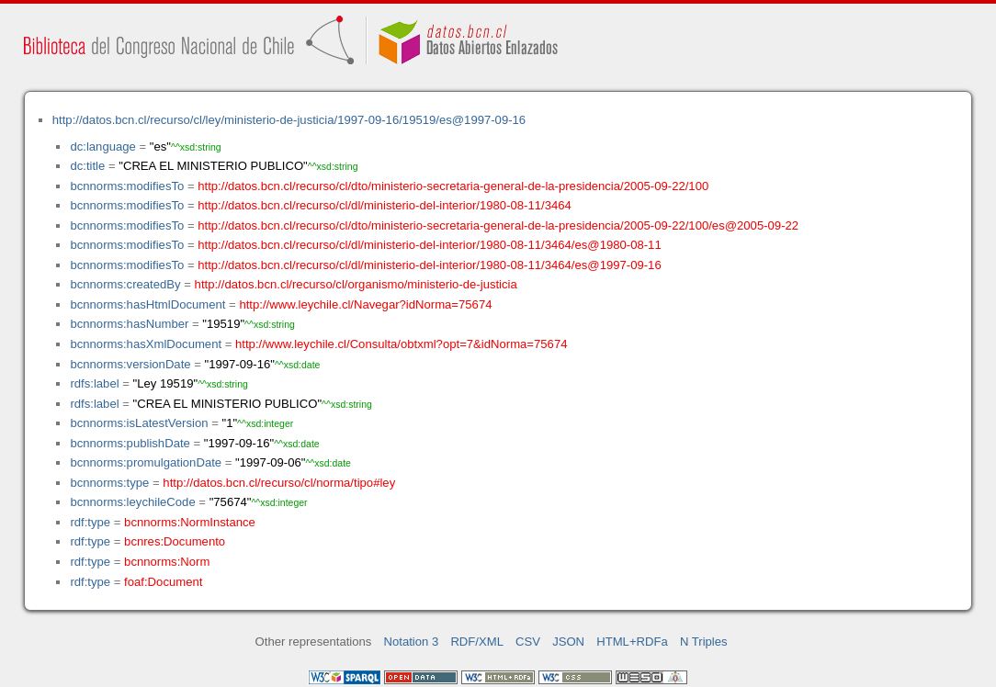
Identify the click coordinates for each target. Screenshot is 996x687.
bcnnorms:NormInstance (189, 522)
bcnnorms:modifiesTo (127, 186)
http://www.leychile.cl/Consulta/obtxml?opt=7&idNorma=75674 (401, 344)
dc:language (102, 146)
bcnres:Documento (174, 541)
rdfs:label (94, 383)
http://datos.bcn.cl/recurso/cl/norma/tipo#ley (279, 483)
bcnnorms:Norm (166, 562)
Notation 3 (411, 641)
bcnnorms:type (109, 483)
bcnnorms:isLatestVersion (139, 423)
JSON (568, 641)
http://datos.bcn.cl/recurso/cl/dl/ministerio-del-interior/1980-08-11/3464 (385, 205)
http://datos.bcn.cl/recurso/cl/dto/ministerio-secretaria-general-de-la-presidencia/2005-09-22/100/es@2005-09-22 (498, 225)
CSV (527, 641)
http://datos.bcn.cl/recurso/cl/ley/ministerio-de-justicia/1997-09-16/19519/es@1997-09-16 (289, 120)
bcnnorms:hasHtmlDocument (147, 304)
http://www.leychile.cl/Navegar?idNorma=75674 (365, 304)
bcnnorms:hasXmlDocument (145, 344)
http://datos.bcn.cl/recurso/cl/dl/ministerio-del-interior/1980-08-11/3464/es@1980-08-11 (429, 245)
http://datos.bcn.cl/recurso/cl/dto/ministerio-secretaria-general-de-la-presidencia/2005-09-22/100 (453, 186)
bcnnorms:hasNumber (129, 324)
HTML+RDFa (632, 641)
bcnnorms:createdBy (125, 284)
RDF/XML (477, 641)
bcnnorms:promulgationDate (145, 462)
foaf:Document (163, 582)
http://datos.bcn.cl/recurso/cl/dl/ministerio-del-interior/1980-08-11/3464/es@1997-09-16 (429, 265)
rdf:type (90, 522)
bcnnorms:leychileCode (132, 502)
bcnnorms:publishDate (129, 443)
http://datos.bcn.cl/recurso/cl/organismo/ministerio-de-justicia (356, 284)
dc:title (87, 166)
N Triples (704, 641)
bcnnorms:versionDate (130, 364)
